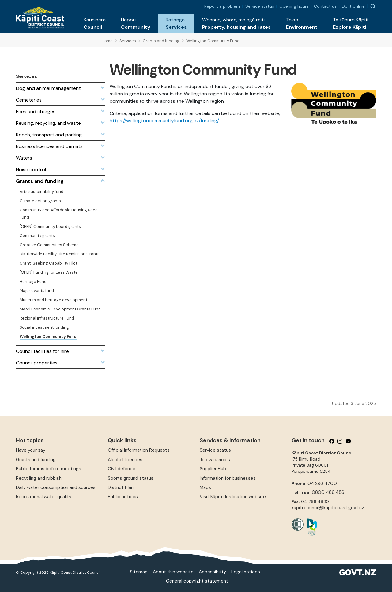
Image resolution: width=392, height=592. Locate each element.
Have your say (30, 450)
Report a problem (222, 6)
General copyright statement (197, 581)
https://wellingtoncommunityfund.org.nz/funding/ (164, 120)
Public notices (123, 497)
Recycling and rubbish (39, 478)
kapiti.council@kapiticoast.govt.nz (328, 508)
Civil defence (121, 469)
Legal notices (245, 572)
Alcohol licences (125, 460)
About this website (173, 572)
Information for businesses (228, 478)
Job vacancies (215, 460)
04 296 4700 (322, 483)
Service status (259, 6)
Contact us (325, 6)
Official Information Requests (139, 450)
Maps (205, 487)
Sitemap (139, 572)
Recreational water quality (43, 497)
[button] (94, 23)
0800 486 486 (328, 492)
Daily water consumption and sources (56, 487)
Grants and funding (36, 460)
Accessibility (212, 572)
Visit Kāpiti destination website (233, 497)
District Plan (121, 487)
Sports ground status (130, 478)
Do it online (353, 6)
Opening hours (294, 6)
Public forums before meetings (48, 469)
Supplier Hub (213, 469)
